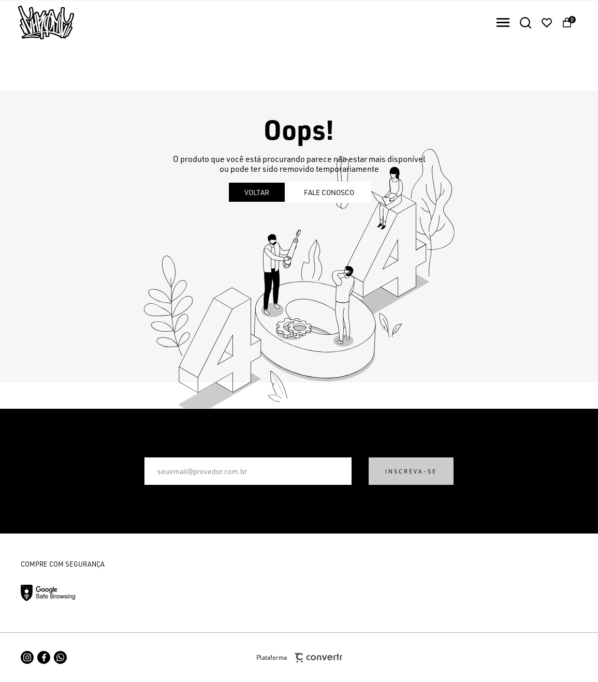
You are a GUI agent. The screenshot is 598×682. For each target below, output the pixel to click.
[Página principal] (37, 22)
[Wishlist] (546, 22)
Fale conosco (329, 192)
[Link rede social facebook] (43, 657)
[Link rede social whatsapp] (60, 657)
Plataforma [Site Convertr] (299, 658)
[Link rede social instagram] (27, 657)
